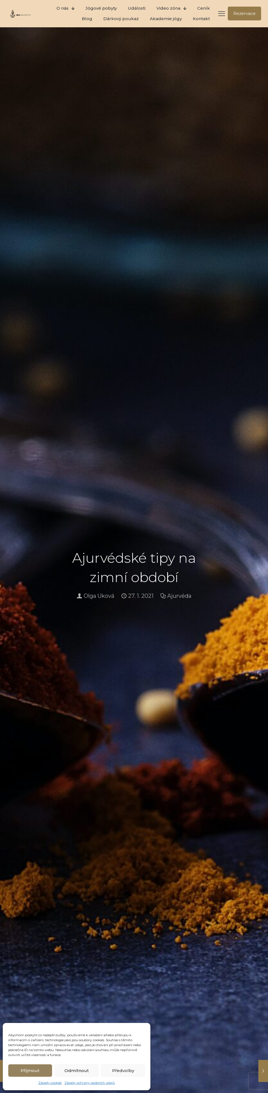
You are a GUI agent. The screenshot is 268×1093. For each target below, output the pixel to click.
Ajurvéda (179, 596)
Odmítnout (76, 1070)
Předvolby (123, 1070)
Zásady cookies (50, 1083)
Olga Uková (99, 596)
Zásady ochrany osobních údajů (89, 1083)
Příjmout (30, 1070)
